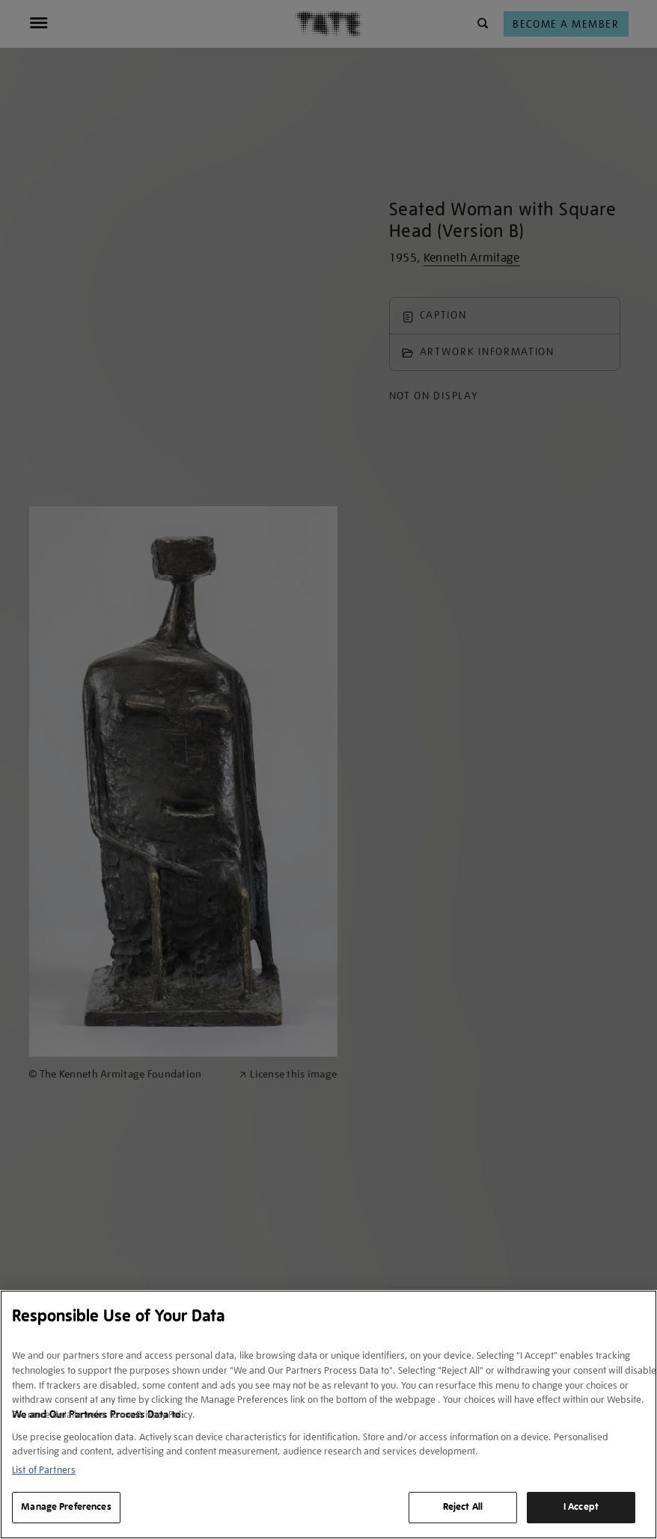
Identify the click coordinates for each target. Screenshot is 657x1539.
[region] (328, 1414)
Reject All (463, 1507)
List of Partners (44, 1469)
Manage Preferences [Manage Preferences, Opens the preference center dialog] (66, 1507)
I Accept (581, 1507)
